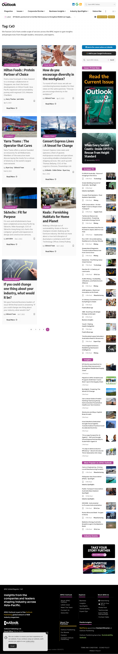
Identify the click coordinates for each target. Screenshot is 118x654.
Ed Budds (48, 170)
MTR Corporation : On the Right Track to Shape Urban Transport (92, 207)
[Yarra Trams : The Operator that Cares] (12, 176)
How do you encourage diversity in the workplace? (58, 74)
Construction (10, 207)
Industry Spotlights (88, 191)
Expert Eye (97, 341)
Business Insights (12, 279)
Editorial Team (50, 98)
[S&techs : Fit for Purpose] (12, 244)
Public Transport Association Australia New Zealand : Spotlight (92, 491)
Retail (46, 207)
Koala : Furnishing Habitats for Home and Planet (56, 216)
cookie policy (30, 641)
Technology (97, 178)
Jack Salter (20, 99)
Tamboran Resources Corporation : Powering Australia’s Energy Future (91, 218)
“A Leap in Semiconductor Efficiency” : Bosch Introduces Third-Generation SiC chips (92, 451)
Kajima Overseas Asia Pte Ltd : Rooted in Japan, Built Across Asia (93, 230)
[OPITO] (92, 160)
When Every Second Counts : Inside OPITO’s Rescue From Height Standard (98, 150)
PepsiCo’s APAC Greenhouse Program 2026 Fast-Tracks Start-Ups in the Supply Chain (92, 380)
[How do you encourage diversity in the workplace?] (51, 104)
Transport (9, 136)
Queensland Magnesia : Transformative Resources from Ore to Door (91, 250)
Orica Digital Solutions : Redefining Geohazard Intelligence (90, 348)
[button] (105, 11)
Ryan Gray (9, 168)
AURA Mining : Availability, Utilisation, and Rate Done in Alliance (92, 281)
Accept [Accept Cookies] (13, 646)
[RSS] (80, 4)
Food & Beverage (11, 65)
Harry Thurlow (11, 99)
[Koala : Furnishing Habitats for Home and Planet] (51, 251)
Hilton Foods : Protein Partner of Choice (19, 72)
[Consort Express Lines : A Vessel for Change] (51, 179)
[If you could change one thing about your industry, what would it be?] (12, 319)
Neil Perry (83, 628)
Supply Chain (49, 136)
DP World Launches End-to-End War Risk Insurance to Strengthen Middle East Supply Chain (42, 17)
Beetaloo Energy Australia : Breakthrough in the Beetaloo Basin (92, 524)
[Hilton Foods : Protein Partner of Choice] (12, 108)
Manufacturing (99, 295)
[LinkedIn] (73, 4)
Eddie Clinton (57, 170)
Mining (96, 200)
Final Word (48, 65)
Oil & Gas (97, 274)
